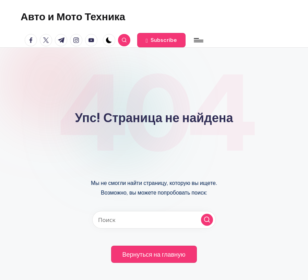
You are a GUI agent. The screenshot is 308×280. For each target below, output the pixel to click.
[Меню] (198, 40)
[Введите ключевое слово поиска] (154, 220)
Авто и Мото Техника (73, 16)
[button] (161, 40)
